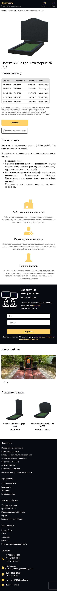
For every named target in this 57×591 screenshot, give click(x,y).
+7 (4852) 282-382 (13, 555)
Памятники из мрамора (10, 469)
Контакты (5, 541)
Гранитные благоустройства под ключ (16, 472)
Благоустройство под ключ (12, 519)
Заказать (14, 123)
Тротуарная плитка (9, 505)
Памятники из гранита (10, 451)
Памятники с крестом (10, 462)
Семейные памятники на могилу (14, 458)
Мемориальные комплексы (12, 448)
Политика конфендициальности (14, 544)
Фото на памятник (8, 483)
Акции (3, 534)
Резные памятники (8, 465)
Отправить (29, 332)
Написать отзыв (12, 585)
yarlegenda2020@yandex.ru (17, 580)
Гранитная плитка (8, 509)
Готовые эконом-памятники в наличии (16, 455)
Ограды (4, 516)
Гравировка (6, 487)
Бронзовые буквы (8, 494)
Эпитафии (5, 490)
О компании (6, 537)
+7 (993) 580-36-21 (13, 558)
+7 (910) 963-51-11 (13, 561)
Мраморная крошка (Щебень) (13, 512)
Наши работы (6, 530)
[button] (7, 382)
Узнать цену (43, 85)
